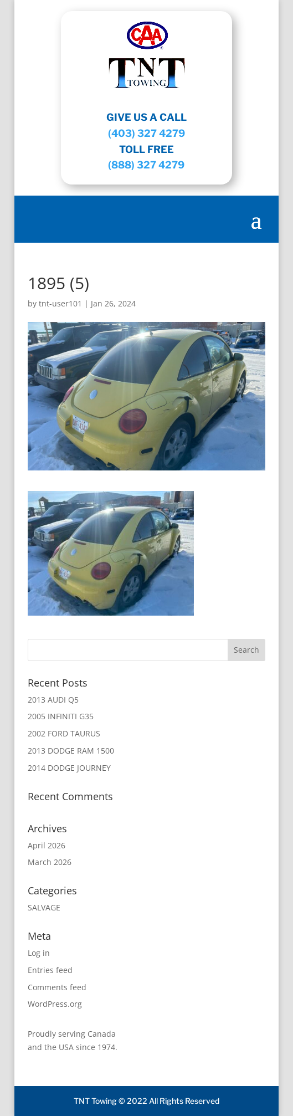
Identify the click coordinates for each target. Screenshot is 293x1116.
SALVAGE (44, 907)
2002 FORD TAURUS (64, 733)
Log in (39, 953)
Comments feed (57, 987)
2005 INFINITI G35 (61, 716)
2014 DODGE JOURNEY (69, 767)
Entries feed (50, 970)
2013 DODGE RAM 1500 (71, 750)
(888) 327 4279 (146, 165)
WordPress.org (55, 1004)
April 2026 (46, 845)
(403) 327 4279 (146, 133)
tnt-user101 (60, 303)
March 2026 (49, 862)
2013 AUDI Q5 (53, 699)
